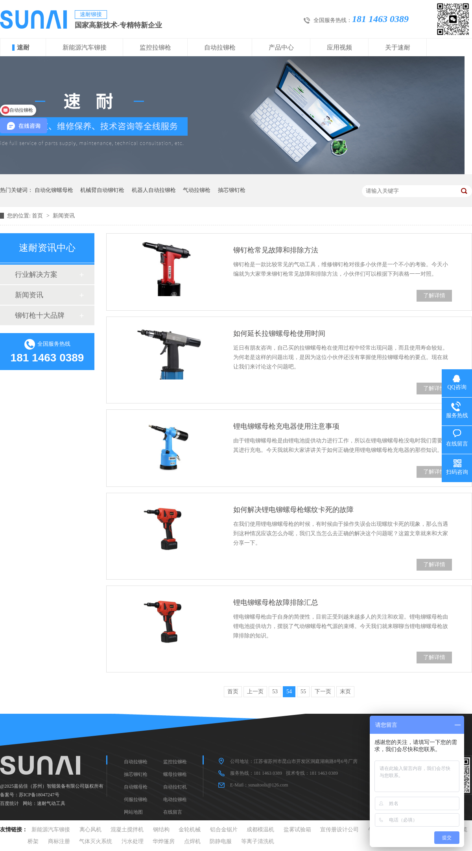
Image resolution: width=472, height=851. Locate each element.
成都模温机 (260, 830)
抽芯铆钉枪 (231, 190)
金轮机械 (190, 830)
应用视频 (339, 47)
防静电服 (221, 841)
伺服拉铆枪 (136, 799)
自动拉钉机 (175, 787)
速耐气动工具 (51, 803)
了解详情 (434, 295)
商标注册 (59, 841)
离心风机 (90, 830)
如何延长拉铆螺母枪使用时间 (279, 333)
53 (275, 691)
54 (289, 691)
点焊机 (192, 841)
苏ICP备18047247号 (39, 795)
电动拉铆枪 (175, 799)
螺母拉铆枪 (175, 774)
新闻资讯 (64, 216)
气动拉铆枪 (196, 190)
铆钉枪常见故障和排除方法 (275, 250)
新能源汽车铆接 (85, 47)
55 (303, 691)
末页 (345, 691)
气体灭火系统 (95, 841)
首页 (38, 216)
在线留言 (172, 812)
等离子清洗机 (257, 841)
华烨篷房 (164, 841)
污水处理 (133, 841)
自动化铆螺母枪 (54, 190)
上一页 (255, 691)
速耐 (23, 47)
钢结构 (161, 830)
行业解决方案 (36, 274)
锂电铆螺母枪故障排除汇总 (275, 602)
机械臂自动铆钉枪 (102, 190)
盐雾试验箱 (297, 830)
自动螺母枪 (136, 787)
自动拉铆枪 (220, 47)
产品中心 (281, 47)
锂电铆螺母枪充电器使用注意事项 (286, 426)
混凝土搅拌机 (127, 830)
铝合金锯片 (224, 830)
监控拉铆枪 (155, 47)
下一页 (323, 691)
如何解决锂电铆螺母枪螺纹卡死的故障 (293, 510)
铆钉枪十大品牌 (40, 315)
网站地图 (133, 812)
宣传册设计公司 (339, 830)
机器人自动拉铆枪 (154, 190)
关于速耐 (397, 47)
